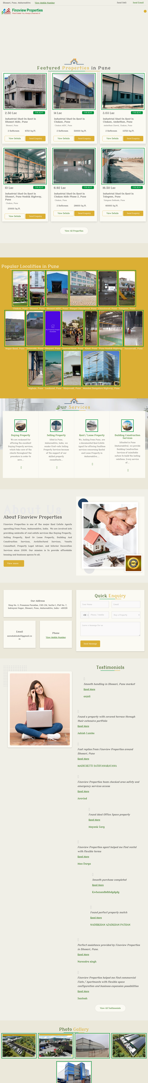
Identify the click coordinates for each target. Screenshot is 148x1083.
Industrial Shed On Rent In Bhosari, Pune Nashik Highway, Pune (23, 196)
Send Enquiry (35, 139)
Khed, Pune (91, 348)
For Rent (39, 113)
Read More (89, 689)
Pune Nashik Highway (111, 348)
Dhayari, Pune (52, 348)
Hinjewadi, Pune (72, 388)
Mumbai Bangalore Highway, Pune (101, 388)
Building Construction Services (127, 436)
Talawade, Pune (34, 348)
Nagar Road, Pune (15, 348)
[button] (45, 3)
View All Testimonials (110, 1008)
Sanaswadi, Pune (133, 348)
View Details (15, 139)
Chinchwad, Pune (107, 308)
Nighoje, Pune (35, 388)
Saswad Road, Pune (72, 348)
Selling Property (56, 435)
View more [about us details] (12, 563)
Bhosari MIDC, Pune (57, 308)
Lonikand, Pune (53, 388)
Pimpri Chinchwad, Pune (83, 308)
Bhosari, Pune (37, 308)
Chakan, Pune (20, 308)
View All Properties (74, 231)
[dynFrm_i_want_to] (126, 614)
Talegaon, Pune (127, 308)
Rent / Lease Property (91, 435)
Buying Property (20, 435)
